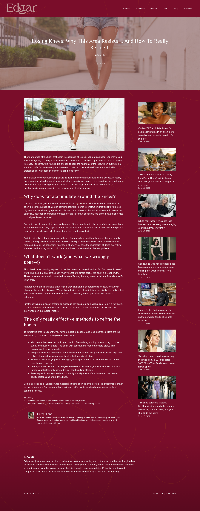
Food (165, 8)
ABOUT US (158, 494)
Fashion (153, 8)
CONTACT (171, 494)
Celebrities (140, 8)
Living (175, 8)
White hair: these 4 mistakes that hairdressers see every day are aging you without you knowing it (157, 224)
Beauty (126, 8)
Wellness (188, 8)
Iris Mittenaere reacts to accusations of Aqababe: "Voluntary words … (57, 401)
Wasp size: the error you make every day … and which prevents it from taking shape (63, 404)
